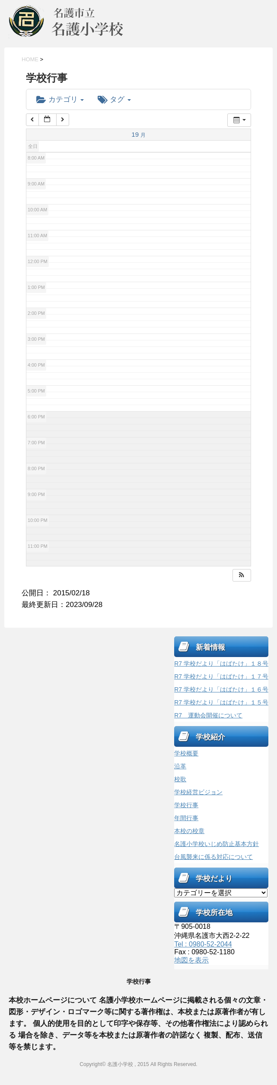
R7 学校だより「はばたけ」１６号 (221, 689)
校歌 (180, 779)
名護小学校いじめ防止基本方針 (216, 843)
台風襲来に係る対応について (213, 856)
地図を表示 (191, 960)
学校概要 (186, 753)
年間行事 (186, 818)
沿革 (180, 766)
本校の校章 (189, 830)
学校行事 (186, 805)
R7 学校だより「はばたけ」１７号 (221, 676)
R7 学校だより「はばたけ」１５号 (221, 702)
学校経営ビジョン (198, 792)
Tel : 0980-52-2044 (203, 944)
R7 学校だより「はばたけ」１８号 (221, 663)
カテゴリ (60, 99)
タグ (114, 99)
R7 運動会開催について (208, 715)
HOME (30, 59)
